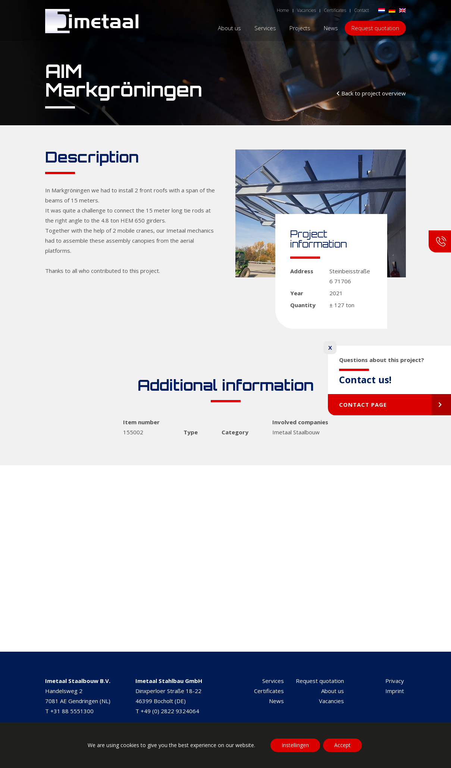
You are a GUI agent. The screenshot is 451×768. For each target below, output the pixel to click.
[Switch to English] (402, 10)
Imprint (394, 691)
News (276, 701)
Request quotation (320, 680)
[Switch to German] (392, 10)
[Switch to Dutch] (381, 10)
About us (332, 691)
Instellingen (295, 745)
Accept (342, 745)
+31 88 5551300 (72, 711)
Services (273, 680)
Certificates (269, 691)
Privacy (394, 680)
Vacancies (331, 701)
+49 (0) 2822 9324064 (170, 711)
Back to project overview (373, 93)
